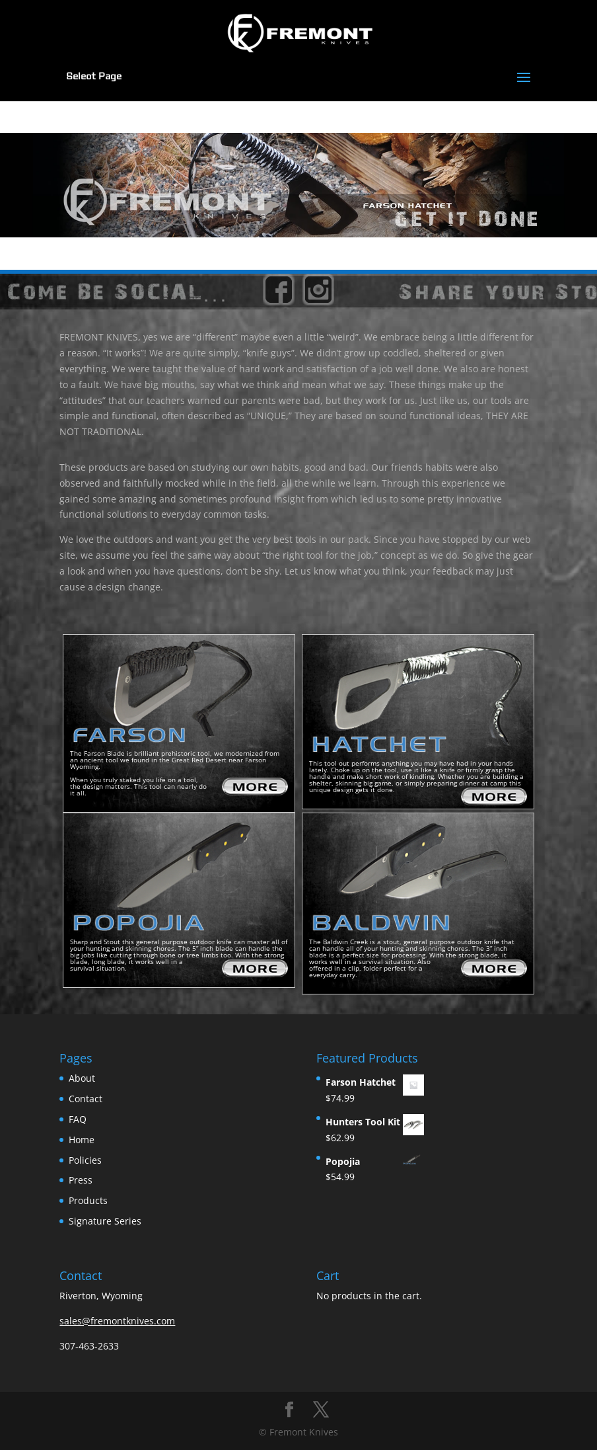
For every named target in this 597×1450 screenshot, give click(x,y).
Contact (85, 1098)
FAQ (78, 1119)
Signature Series (105, 1221)
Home (81, 1139)
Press (80, 1180)
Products (88, 1200)
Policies (85, 1160)
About (82, 1078)
